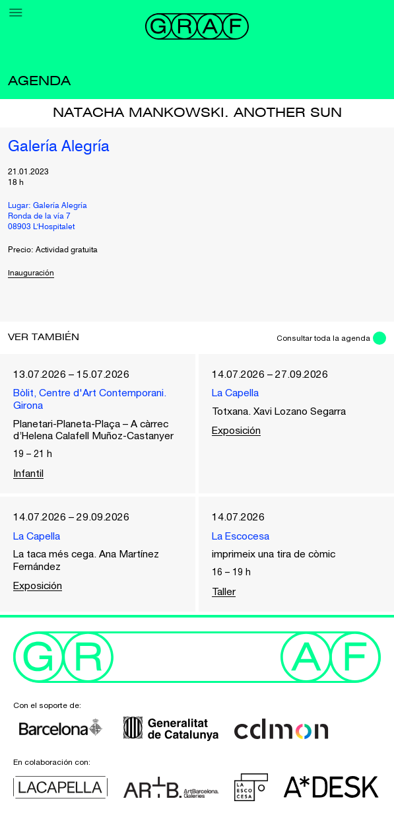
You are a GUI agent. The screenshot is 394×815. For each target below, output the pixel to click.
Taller (224, 594)
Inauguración (31, 273)
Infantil (28, 474)
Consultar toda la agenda (322, 338)
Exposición (238, 431)
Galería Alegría (59, 147)
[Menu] (16, 12)
